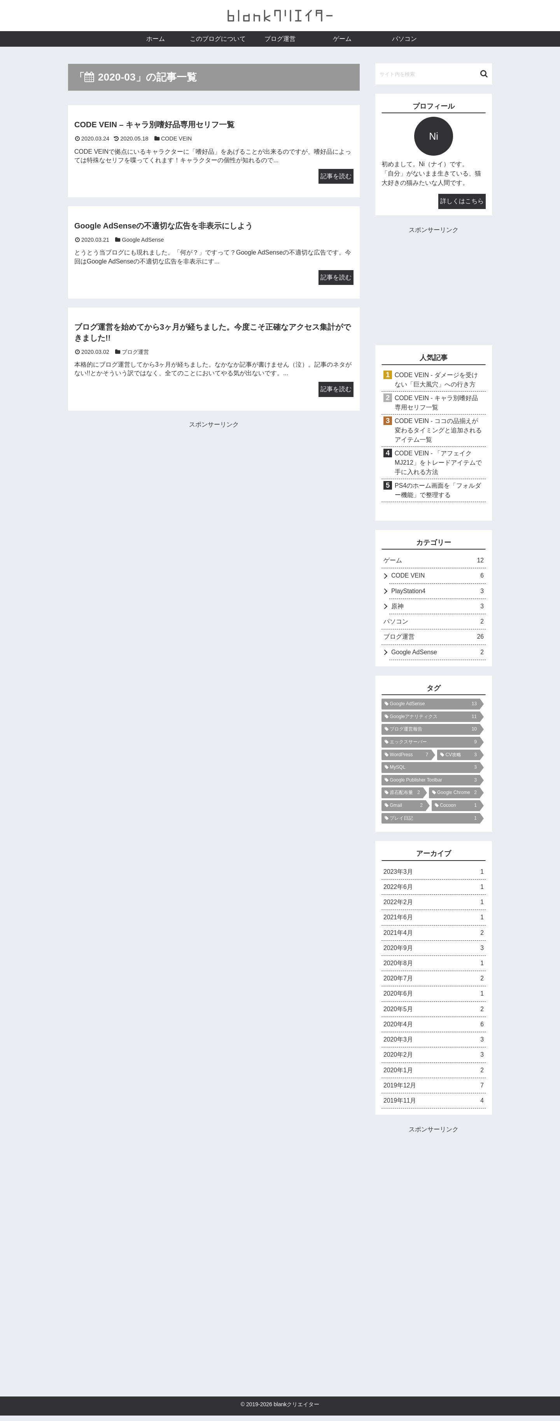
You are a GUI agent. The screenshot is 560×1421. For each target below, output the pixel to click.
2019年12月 (433, 1090)
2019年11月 (433, 1106)
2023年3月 (433, 873)
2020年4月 (433, 1028)
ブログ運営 (433, 638)
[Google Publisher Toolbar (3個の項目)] (431, 781)
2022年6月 (433, 889)
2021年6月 (433, 920)
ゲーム (433, 561)
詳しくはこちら (462, 201)
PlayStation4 (437, 591)
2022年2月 (433, 904)
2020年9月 (433, 951)
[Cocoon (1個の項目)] (456, 807)
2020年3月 (433, 1044)
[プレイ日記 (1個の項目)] (431, 820)
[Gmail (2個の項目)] (404, 807)
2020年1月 (433, 1074)
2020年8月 (433, 966)
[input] (433, 73)
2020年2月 (433, 1059)
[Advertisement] (141, 484)
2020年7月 (433, 982)
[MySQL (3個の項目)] (431, 769)
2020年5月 (433, 1013)
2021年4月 (433, 935)
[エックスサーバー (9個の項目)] (431, 744)
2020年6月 (433, 997)
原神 (437, 607)
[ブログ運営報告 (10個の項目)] (431, 731)
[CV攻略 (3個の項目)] (458, 756)
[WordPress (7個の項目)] (406, 756)
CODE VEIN (437, 576)
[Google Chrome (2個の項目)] (454, 794)
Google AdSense (437, 654)
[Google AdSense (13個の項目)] (431, 706)
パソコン (433, 623)
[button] (484, 73)
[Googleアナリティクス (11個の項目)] (431, 718)
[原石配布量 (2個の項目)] (402, 794)
